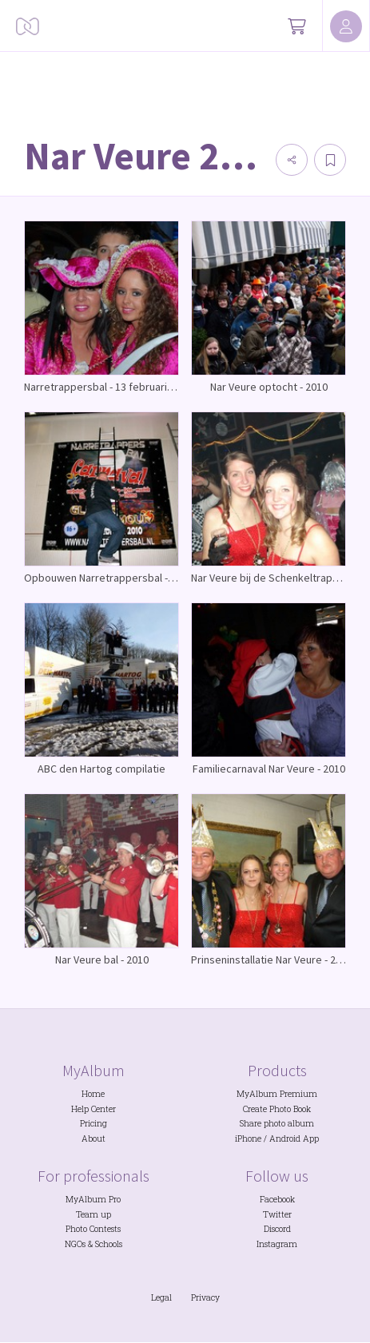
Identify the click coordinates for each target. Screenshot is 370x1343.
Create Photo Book (277, 1109)
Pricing (93, 1123)
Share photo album (277, 1123)
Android (284, 1138)
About (93, 1138)
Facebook (277, 1199)
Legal (161, 1297)
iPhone (248, 1138)
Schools (108, 1244)
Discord (277, 1228)
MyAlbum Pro (93, 1199)
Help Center (93, 1109)
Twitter (277, 1214)
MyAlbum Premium (277, 1093)
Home (93, 1093)
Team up (93, 1214)
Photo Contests (93, 1228)
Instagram (277, 1244)
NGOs (75, 1244)
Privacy (205, 1297)
